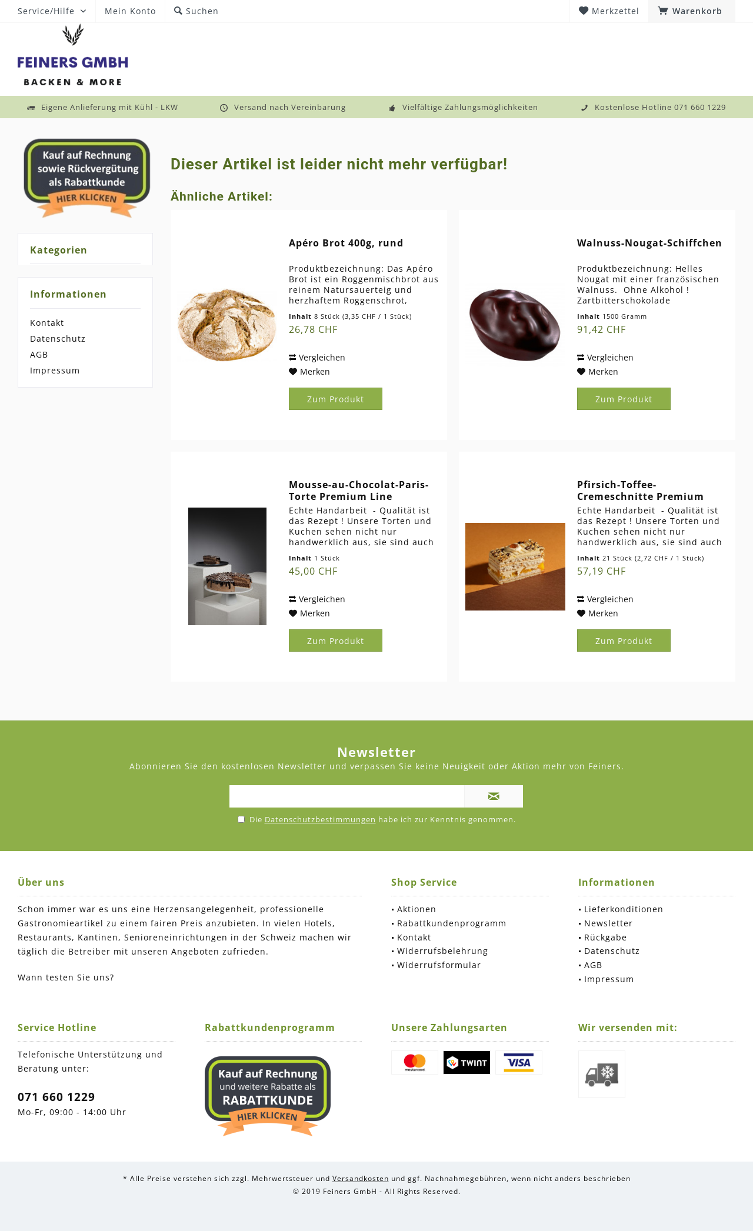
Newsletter (608, 923)
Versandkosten (360, 1178)
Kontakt (47, 322)
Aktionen (417, 909)
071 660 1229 (56, 1097)
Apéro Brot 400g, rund (346, 243)
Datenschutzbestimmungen (320, 819)
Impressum (55, 370)
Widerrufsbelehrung (442, 950)
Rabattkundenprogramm (452, 923)
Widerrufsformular (439, 964)
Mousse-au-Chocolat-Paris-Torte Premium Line (359, 490)
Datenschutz (58, 338)
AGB (39, 354)
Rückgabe (605, 937)
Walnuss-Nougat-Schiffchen (649, 243)
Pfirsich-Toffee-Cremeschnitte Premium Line (640, 490)
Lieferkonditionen (624, 909)
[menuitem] (691, 11)
